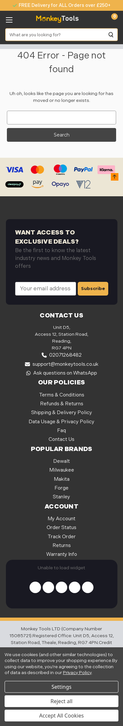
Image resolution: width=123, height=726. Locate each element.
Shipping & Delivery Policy (61, 413)
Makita (62, 479)
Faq (61, 431)
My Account (61, 519)
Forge (61, 488)
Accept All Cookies (61, 715)
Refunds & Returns (61, 404)
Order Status (61, 527)
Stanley (61, 497)
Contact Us (61, 439)
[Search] (111, 34)
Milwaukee (61, 470)
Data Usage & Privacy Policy (61, 422)
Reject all (61, 701)
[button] (114, 177)
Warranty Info (61, 554)
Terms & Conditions (61, 395)
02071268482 (62, 355)
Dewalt (61, 461)
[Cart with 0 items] (110, 19)
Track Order (62, 537)
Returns (61, 545)
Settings (61, 686)
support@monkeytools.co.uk (61, 364)
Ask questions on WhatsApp (61, 373)
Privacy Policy (77, 672)
